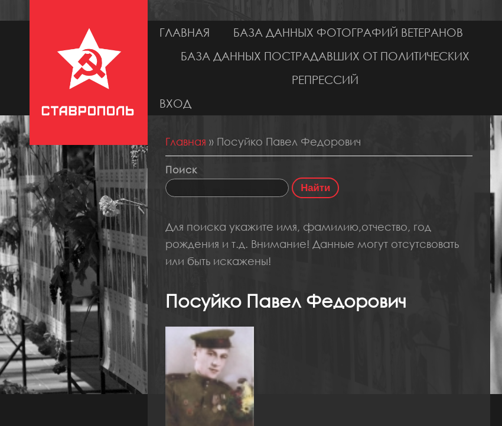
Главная (184, 32)
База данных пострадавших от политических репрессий (325, 67)
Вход (175, 103)
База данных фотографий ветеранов (348, 32)
